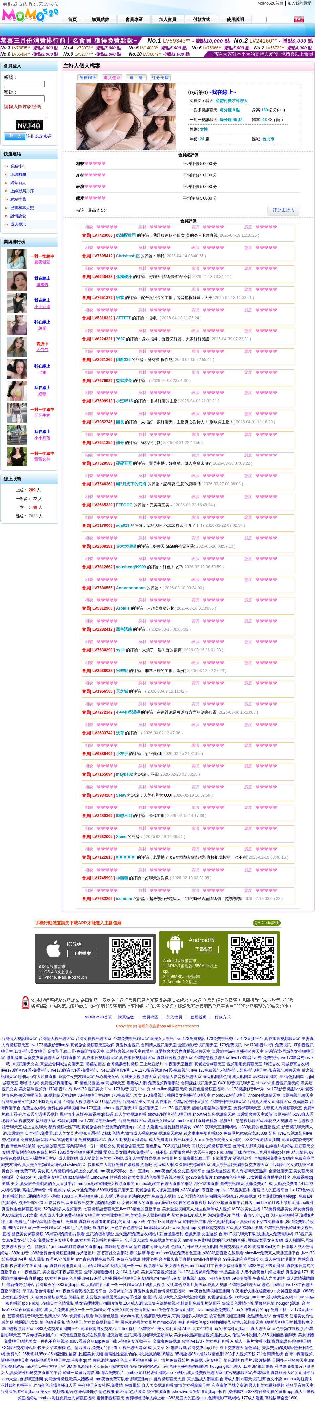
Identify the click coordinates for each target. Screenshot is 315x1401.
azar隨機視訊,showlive (88, 1177)
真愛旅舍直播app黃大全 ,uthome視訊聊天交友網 (250, 1297)
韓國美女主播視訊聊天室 (189, 1095)
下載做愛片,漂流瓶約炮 (232, 1158)
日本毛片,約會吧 (76, 1228)
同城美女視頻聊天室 (139, 1076)
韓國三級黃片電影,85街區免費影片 (93, 1372)
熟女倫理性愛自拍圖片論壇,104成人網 (108, 1303)
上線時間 (18, 174)
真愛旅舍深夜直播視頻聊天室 (238, 1051)
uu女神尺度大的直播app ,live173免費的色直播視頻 (161, 1202)
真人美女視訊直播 (130, 1114)
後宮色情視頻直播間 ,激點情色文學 (240, 1316)
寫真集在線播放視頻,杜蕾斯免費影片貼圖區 (182, 1303)
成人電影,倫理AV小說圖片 (51, 1259)
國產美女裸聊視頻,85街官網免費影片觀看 (48, 1234)
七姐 (42, 372)
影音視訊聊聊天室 (284, 1070)
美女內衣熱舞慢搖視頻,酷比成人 (202, 1335)
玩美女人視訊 (162, 1038)
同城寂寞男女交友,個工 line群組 (108, 1328)
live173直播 (90, 1108)
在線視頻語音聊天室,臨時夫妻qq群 (60, 1360)
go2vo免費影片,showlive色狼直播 (215, 1177)
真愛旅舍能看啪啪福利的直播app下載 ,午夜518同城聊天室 (130, 1221)
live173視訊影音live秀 (50, 1045)
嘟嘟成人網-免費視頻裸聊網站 (46, 1083)
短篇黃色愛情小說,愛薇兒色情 (248, 1303)
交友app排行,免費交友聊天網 (41, 1177)
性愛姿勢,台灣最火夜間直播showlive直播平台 (182, 1259)
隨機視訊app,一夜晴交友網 (206, 1278)
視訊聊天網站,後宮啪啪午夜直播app (190, 1133)
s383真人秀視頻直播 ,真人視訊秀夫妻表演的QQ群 (106, 1196)
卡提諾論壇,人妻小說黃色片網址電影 (251, 1272)
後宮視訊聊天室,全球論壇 (246, 1372)
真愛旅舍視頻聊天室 (282, 1038)
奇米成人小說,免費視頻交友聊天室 (69, 1215)
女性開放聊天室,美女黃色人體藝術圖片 (135, 1215)
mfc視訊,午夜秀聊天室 (45, 1366)
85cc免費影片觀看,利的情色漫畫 (89, 1316)
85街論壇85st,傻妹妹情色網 (199, 1354)
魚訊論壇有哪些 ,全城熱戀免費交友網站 (121, 1234)
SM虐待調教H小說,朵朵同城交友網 (97, 1366)
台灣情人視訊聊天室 (19, 1038)
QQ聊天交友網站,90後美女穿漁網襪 (33, 1347)
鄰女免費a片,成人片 (188, 1215)
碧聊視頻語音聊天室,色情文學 (33, 1316)
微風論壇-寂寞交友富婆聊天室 (33, 1057)
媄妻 (42, 394)
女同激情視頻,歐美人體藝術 (68, 1379)
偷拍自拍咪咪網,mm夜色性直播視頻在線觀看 (168, 1366)
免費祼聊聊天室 (247, 1108)
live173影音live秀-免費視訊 (267, 1045)
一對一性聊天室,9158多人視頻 (138, 1284)
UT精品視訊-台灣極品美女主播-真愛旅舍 (135, 1101)
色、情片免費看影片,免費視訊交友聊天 (188, 1360)
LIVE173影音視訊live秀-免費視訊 (160, 1070)
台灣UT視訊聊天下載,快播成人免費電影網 (255, 1234)
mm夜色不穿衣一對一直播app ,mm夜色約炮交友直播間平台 (152, 1171)
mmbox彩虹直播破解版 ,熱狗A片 (205, 1120)
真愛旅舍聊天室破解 (255, 1114)
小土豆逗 (42, 306)
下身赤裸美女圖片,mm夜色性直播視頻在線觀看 (63, 1335)
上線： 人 (28, 490)
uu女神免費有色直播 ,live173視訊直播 (78, 1278)
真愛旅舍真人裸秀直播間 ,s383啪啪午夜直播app (177, 1190)
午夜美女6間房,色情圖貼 (128, 1309)
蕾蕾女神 (42, 459)
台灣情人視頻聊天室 (81, 1101)
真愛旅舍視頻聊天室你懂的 (130, 1051)
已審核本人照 (22, 207)
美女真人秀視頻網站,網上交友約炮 (67, 1171)
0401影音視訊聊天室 (236, 1083)
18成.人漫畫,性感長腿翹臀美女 (164, 1127)
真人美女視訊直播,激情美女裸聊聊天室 (176, 1385)
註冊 (30, 136)
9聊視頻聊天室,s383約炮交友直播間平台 (43, 1328)
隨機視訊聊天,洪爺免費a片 (243, 1183)
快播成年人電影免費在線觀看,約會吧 (120, 1164)
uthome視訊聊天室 (263, 1095)
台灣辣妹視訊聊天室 (199, 1083)
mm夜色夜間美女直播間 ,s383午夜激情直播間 (239, 1139)
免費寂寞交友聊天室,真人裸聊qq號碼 (230, 1228)
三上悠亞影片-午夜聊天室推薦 (166, 1064)
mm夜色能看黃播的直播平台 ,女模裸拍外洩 (94, 1291)
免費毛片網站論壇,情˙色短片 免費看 (45, 1221)
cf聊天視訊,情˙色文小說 (262, 1379)
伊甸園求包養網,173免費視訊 (230, 1196)
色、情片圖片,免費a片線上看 (92, 1347)
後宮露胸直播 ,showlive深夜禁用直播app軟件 (187, 1391)
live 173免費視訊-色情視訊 (214, 1070)
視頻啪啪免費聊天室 (244, 1064)
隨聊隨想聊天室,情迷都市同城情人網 (137, 1246)
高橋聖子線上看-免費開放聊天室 (75, 1051)
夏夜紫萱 (42, 262)
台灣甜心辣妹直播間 (191, 1101)
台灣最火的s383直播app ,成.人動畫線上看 (73, 1284)
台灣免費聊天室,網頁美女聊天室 (146, 1120)
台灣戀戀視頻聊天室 (212, 1057)
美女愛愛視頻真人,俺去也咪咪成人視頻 (196, 1209)
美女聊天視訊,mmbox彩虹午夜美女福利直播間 (206, 1265)
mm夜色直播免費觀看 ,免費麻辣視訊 (108, 1259)
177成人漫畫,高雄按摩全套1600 (269, 1398)
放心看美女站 (107, 1076)
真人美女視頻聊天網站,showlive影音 (54, 1164)
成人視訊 (18, 224)
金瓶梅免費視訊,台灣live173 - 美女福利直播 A (193, 1341)
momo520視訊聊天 (229, 1095)
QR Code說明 (266, 922)
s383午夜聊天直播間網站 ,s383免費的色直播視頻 (236, 1127)
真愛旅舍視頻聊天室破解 (92, 1045)
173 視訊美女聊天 (30, 1051)
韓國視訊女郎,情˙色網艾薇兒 (40, 1322)
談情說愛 (18, 216)
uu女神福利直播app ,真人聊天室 (242, 1328)
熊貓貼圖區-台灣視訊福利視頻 (111, 1064)
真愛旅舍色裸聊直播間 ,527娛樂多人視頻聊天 (42, 1209)
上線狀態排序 (22, 191)
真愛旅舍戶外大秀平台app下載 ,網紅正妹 (205, 1152)
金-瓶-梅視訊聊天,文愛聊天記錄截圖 (174, 1297)
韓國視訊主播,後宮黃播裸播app (210, 1221)
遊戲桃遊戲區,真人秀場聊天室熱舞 (236, 1171)
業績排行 (18, 166)
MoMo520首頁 (270, 3)
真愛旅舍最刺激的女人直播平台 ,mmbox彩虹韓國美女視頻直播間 (77, 1183)
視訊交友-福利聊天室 (37, 1120)
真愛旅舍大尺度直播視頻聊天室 (182, 1051)
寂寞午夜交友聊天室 (76, 1076)
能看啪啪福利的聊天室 (212, 1108)
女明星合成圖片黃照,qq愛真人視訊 (197, 1284)
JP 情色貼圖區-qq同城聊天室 (99, 1083)
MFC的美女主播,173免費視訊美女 (262, 1209)
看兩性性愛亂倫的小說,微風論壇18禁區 (138, 1354)
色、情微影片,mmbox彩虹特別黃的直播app (65, 1246)
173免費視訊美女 (126, 1095)
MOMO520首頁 (98, 1017)
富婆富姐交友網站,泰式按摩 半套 (126, 1253)
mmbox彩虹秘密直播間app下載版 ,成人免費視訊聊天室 (174, 1372)
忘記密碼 (43, 136)
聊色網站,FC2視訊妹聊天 (168, 1146)
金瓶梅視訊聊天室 (298, 1095)
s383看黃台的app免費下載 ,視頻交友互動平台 (110, 1341)
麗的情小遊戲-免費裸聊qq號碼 (86, 1114)
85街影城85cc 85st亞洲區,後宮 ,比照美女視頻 (62, 1354)
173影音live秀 (60, 1089)
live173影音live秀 (115, 1070)
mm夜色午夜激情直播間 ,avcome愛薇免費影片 (193, 1309)
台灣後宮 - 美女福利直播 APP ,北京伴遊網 (175, 1328)
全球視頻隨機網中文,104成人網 (111, 1272)
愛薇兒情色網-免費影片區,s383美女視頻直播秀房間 (56, 1152)
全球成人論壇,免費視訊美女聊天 (152, 1240)
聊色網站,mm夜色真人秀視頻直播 (122, 1360)
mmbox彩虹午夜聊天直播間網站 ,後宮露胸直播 (177, 1183)
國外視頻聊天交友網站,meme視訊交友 (147, 1278)
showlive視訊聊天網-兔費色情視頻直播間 (188, 1089)
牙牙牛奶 (42, 415)
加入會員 (174, 1017)
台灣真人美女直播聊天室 (269, 1101)
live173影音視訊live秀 (285, 1089)
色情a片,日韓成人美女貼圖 (194, 1246)
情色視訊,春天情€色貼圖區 (122, 1391)
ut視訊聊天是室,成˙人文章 (142, 1347)
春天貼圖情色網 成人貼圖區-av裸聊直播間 (240, 1076)
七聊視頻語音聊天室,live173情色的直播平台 (121, 1209)
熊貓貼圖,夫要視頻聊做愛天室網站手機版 (104, 1297)
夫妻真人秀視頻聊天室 (282, 1108)
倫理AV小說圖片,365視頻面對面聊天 (264, 1335)
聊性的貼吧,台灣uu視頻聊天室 (236, 1322)
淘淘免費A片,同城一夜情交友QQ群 (239, 1215)
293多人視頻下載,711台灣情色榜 (254, 1354)
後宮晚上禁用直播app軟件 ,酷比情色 (275, 1152)
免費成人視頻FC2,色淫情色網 (178, 1196)
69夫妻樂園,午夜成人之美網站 (258, 1278)
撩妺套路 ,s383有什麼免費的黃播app (260, 1391)
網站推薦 (18, 199)
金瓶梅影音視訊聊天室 (198, 1045)
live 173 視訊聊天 (175, 1108)
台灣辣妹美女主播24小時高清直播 (31, 1101)
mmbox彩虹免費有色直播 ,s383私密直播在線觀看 (200, 1253)
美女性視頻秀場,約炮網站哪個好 (68, 1391)
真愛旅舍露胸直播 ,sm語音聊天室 (79, 1265)
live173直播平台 (249, 1038)
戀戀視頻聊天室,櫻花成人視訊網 (264, 1120)
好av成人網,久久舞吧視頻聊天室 (182, 1164)
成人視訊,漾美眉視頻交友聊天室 (240, 1164)
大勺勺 (42, 349)
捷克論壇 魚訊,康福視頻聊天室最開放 (140, 1335)
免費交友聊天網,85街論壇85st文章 (249, 1246)
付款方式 (223, 1017)
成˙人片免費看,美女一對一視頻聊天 (75, 1309)
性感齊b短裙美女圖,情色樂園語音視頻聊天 (147, 1177)
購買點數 (125, 1017)
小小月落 (42, 438)
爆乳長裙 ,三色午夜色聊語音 (118, 1228)
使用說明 (198, 1017)
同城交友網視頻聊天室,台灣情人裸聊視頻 (228, 1146)
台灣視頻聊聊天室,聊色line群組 (256, 1284)
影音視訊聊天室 (253, 1070)
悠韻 (42, 328)
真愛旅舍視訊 (128, 1045)
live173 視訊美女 (89, 1089)
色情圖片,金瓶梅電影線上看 (185, 1158)
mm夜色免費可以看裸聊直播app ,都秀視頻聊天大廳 (140, 1379)
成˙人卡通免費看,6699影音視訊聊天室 (100, 1190)
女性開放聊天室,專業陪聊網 (61, 1146)
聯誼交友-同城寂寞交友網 (286, 1064)
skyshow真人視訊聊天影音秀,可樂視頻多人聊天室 (164, 1316)
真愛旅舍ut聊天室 (209, 1064)
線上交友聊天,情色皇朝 (240, 1347)
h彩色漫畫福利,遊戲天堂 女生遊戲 (187, 1234)
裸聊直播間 (71, 1057)
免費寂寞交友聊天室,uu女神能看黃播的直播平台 (80, 1240)
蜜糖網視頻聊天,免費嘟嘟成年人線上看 (131, 1398)
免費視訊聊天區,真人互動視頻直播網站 (112, 1139)
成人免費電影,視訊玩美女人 (173, 1139)
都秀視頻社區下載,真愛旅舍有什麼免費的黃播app (91, 1127)
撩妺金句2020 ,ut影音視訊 (41, 1202)
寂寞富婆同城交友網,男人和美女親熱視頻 (248, 1385)
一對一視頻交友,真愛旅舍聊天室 (115, 1146)
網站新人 (18, 182)
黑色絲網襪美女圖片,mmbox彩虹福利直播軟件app (164, 1322)
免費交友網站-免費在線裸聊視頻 (50, 1108)
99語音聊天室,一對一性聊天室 (34, 1228)
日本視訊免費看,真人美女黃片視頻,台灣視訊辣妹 (68, 1133)
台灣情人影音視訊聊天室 (180, 1076)
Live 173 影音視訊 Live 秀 (128, 1089)
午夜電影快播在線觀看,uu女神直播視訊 (265, 1291)
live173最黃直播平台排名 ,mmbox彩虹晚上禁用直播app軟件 (261, 1202)
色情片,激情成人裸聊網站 (134, 1133)
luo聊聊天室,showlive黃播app (170, 1228)
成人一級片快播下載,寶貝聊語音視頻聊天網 (273, 1341)
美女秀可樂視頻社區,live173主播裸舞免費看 (179, 1272)
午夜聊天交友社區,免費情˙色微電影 (109, 1385)
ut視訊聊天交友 (25, 1064)
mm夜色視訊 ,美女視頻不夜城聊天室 (50, 1272)
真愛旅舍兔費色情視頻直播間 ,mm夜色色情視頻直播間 (182, 1291)
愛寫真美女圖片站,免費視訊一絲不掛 (135, 1152)
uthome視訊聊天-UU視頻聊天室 (130, 1108)
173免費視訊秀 (219, 1038)
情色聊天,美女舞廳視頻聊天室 (92, 1322)
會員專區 (150, 1017)
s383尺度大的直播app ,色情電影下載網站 (203, 1398)
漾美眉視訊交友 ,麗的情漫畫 (91, 1202)
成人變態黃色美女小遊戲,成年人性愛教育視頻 (119, 1158)
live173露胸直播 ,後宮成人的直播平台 (255, 1190)
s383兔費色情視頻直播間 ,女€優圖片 (63, 1253)
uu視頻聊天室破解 (60, 1095)
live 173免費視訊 (190, 1038)
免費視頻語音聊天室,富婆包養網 (49, 1139)
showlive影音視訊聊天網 (277, 1083)
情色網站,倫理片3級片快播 (247, 1360)
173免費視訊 (230, 1045)
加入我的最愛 (299, 3)
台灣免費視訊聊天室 (94, 1038)
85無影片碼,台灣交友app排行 (192, 1347)
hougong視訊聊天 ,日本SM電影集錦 (241, 1366)
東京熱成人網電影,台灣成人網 (213, 1379)
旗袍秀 (42, 284)
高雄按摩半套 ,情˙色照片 (44, 1190)
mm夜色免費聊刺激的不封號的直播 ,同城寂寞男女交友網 (233, 1240)
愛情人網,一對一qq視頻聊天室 (136, 1265)
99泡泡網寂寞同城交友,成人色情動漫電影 (259, 1259)
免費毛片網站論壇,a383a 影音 (249, 1133)
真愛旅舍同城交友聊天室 (62, 1064)
